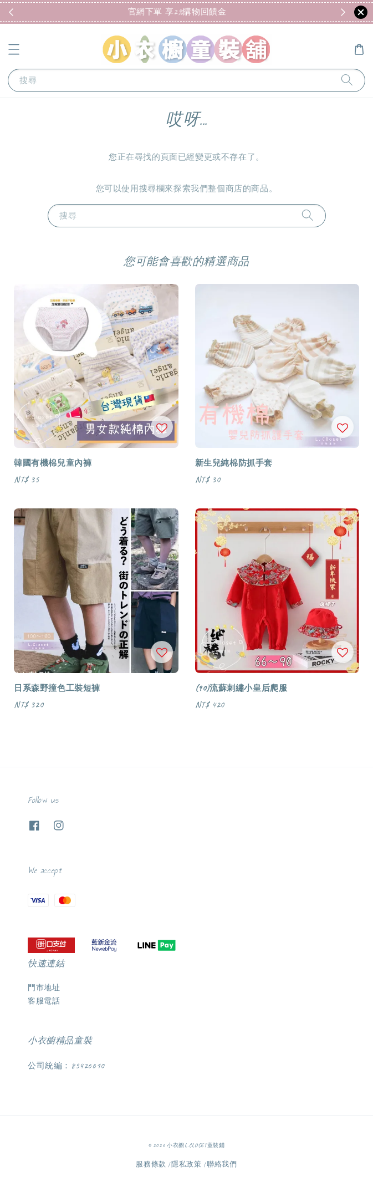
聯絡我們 (222, 1164)
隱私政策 (186, 1164)
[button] (14, 49)
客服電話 (44, 1001)
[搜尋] (347, 80)
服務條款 (151, 1164)
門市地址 (44, 987)
